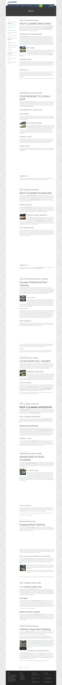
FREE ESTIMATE (36, 350)
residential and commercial (38, 178)
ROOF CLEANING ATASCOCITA (29, 404)
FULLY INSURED (31, 268)
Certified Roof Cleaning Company (33, 393)
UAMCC (47, 179)
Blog (8, 41)
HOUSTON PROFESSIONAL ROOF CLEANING (34, 279)
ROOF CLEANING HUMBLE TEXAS (30, 583)
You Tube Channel (27, 78)
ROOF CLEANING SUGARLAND (29, 190)
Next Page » (26, 667)
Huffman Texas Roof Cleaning (29, 626)
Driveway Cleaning (22, 678)
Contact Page (22, 76)
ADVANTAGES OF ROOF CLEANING (31, 453)
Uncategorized (10, 49)
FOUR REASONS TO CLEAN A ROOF (31, 93)
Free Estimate (23, 392)
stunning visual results (36, 591)
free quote (46, 660)
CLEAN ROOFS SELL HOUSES (29, 358)
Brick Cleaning (22, 679)
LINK (51, 234)
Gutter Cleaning (22, 677)
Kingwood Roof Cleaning (27, 521)
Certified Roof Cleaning (30, 445)
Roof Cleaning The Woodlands (12, 45)
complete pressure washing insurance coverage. (45, 105)
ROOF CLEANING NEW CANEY (29, 20)
